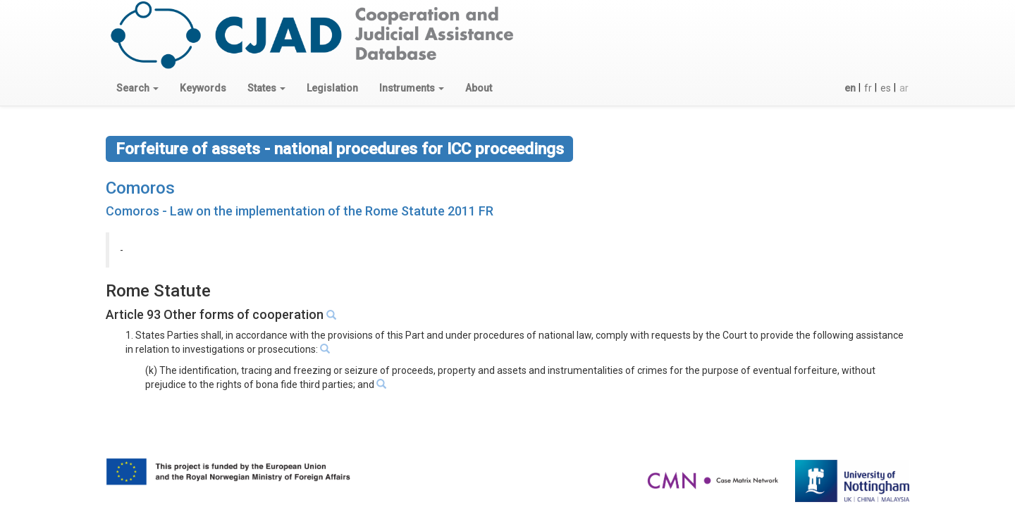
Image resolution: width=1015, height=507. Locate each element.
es (885, 88)
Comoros (140, 188)
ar (904, 88)
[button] (137, 88)
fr (868, 88)
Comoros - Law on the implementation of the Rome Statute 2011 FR (299, 211)
